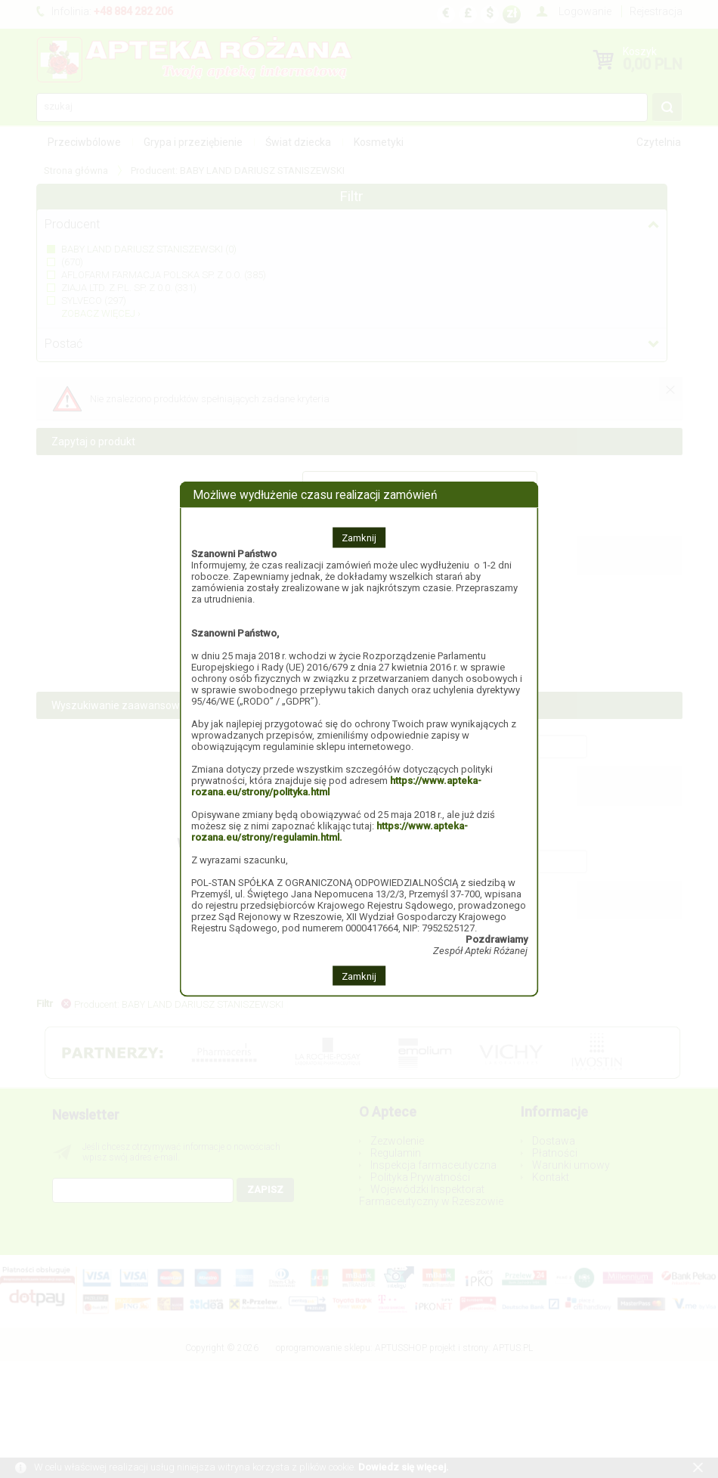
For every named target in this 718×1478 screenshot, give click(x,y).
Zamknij (359, 537)
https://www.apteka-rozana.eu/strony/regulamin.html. (329, 831)
